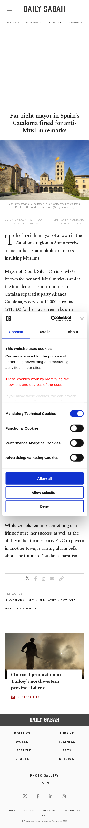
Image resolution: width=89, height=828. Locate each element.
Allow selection (44, 492)
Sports (22, 759)
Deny (44, 506)
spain (8, 608)
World (13, 22)
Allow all (44, 478)
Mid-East (34, 22)
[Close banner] (82, 318)
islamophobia (14, 600)
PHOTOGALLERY (29, 697)
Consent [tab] (16, 332)
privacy (29, 810)
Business (66, 742)
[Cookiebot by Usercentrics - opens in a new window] (53, 319)
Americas (76, 22)
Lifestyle (22, 750)
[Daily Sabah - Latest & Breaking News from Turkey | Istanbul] (44, 9)
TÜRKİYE (66, 733)
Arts (66, 750)
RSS (44, 815)
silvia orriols (26, 608)
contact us (72, 810)
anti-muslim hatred (42, 600)
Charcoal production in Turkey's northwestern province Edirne (36, 681)
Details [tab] (45, 332)
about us (49, 810)
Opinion (67, 759)
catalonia (68, 600)
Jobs (12, 810)
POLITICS (22, 733)
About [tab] (73, 332)
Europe (55, 22)
